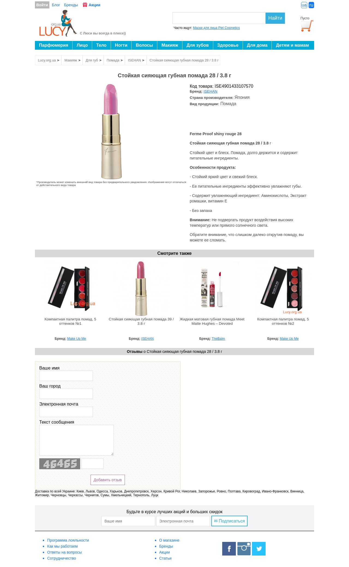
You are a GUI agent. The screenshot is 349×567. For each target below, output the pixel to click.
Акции (94, 5)
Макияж (169, 45)
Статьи (165, 558)
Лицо (82, 45)
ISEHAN (211, 91)
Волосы (144, 45)
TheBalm (218, 339)
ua (304, 5)
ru (311, 5)
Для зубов (197, 45)
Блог (56, 5)
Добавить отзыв (108, 480)
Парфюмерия (53, 45)
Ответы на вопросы (64, 552)
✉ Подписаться (229, 521)
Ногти (121, 45)
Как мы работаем (62, 546)
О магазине (169, 540)
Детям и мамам (292, 45)
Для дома (257, 45)
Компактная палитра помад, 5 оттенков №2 (283, 321)
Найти (275, 18)
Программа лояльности (68, 540)
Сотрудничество (61, 558)
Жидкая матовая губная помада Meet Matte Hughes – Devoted (212, 321)
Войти (42, 5)
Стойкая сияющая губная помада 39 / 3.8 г (141, 321)
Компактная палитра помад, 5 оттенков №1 (70, 321)
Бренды (71, 5)
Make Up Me (76, 339)
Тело (101, 45)
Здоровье (228, 45)
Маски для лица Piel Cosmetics (216, 28)
